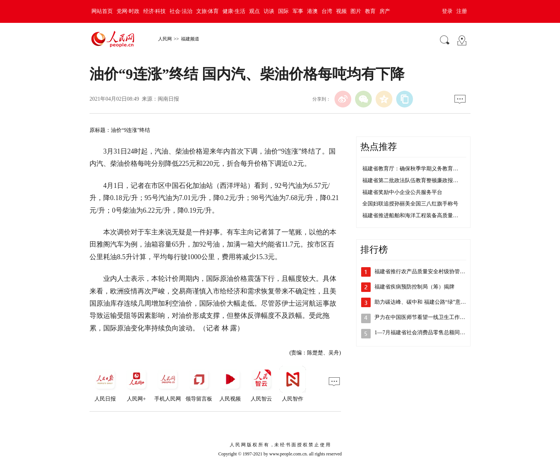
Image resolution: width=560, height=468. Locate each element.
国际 (283, 11)
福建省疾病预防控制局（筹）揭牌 (414, 287)
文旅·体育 (207, 11)
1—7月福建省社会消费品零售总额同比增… (425, 332)
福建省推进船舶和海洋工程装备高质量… (410, 215)
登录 (447, 11)
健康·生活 (233, 11)
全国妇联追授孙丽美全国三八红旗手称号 (410, 204)
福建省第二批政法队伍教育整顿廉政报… (410, 180)
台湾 (327, 11)
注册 (461, 11)
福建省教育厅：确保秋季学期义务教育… (410, 168)
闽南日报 (168, 99)
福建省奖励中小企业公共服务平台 (402, 192)
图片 (355, 11)
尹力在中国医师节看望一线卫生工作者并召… (427, 317)
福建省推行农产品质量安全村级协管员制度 (425, 271)
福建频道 (190, 39)
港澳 (312, 11)
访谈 (269, 11)
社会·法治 (181, 11)
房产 (384, 11)
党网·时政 (128, 11)
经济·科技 (154, 11)
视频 (341, 11)
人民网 (165, 39)
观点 (254, 11)
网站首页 (102, 11)
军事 (298, 11)
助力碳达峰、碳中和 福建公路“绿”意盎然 (422, 302)
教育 (370, 11)
